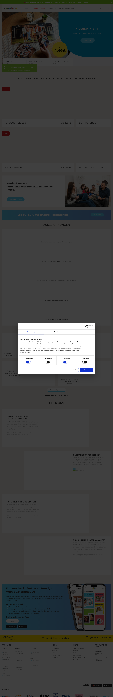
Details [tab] (56, 332)
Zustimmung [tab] (31, 332)
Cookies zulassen (86, 370)
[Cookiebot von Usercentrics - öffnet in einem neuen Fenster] (85, 326)
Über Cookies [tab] (82, 332)
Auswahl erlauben (72, 370)
